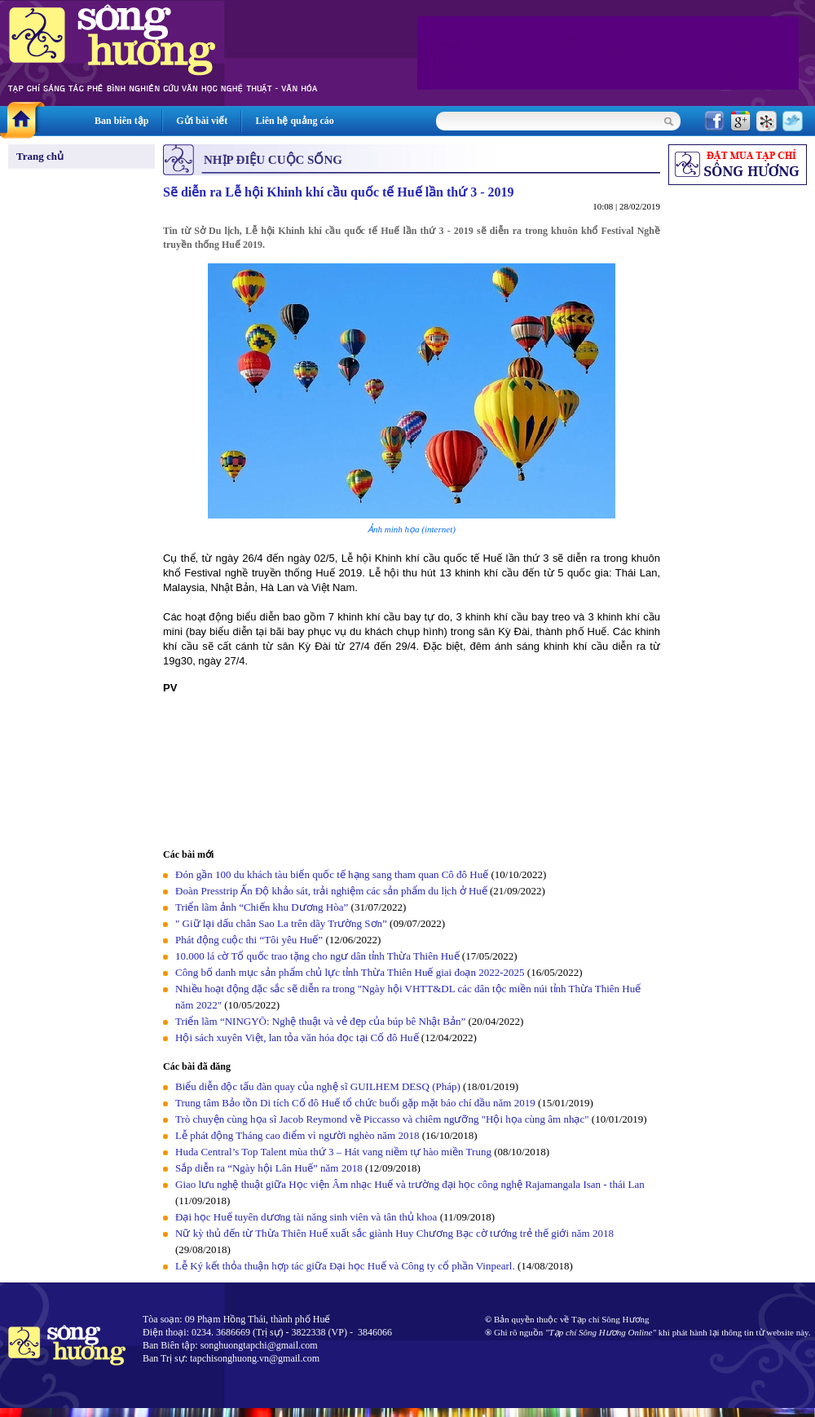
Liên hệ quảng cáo (294, 120)
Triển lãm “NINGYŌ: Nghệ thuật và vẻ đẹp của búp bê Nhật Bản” (320, 1021)
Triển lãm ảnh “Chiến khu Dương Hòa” (261, 907)
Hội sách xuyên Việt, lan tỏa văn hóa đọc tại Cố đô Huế (297, 1037)
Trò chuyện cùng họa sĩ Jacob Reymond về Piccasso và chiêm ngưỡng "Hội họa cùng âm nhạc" (383, 1119)
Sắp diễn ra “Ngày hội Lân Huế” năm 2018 (269, 1168)
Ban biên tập (121, 120)
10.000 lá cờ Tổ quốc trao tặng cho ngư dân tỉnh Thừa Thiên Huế (318, 956)
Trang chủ (40, 156)
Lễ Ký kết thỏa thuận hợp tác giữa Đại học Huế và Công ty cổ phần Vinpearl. (345, 1266)
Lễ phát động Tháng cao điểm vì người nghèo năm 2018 (297, 1135)
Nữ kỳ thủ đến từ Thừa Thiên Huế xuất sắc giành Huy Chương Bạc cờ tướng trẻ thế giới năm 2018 (394, 1233)
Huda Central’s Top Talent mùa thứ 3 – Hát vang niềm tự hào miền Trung (333, 1152)
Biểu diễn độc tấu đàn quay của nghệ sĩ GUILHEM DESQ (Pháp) (317, 1086)
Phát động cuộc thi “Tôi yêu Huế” (250, 940)
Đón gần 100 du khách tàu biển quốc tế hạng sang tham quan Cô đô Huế (333, 874)
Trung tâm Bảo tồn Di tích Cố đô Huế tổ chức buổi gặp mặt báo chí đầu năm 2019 (355, 1103)
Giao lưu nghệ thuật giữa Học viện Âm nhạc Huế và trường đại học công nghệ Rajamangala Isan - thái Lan (410, 1184)
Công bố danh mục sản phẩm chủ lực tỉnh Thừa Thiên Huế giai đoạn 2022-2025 (350, 972)
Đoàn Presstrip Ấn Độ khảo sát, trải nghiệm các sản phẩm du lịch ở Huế (331, 891)
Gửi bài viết (201, 120)
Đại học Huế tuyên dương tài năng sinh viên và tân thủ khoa (306, 1217)
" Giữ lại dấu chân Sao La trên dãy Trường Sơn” (281, 923)
